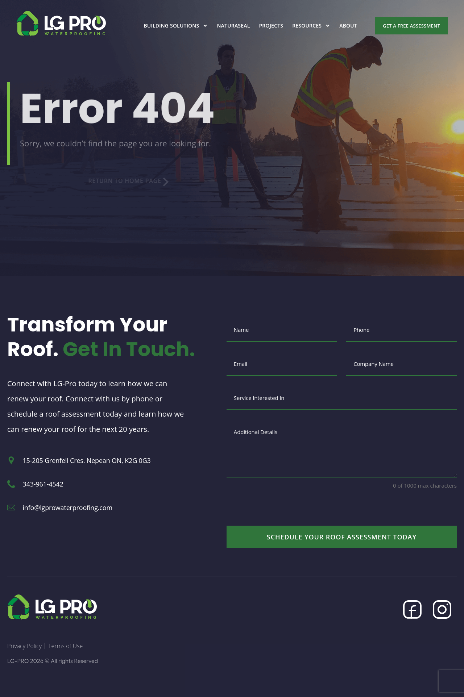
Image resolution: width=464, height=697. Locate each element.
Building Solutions (176, 26)
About (348, 25)
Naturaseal (233, 25)
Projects (271, 25)
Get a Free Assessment (411, 25)
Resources (311, 26)
